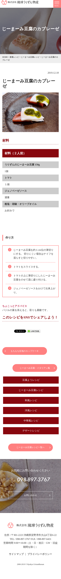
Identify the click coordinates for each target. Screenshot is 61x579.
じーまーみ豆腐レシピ (31, 390)
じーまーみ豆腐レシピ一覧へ (30, 447)
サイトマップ (16, 554)
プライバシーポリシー (39, 554)
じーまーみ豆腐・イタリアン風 (35, 368)
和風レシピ (31, 400)
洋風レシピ (31, 410)
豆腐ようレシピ (31, 380)
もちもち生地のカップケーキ (25, 351)
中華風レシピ (31, 420)
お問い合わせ (30, 495)
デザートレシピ (31, 430)
